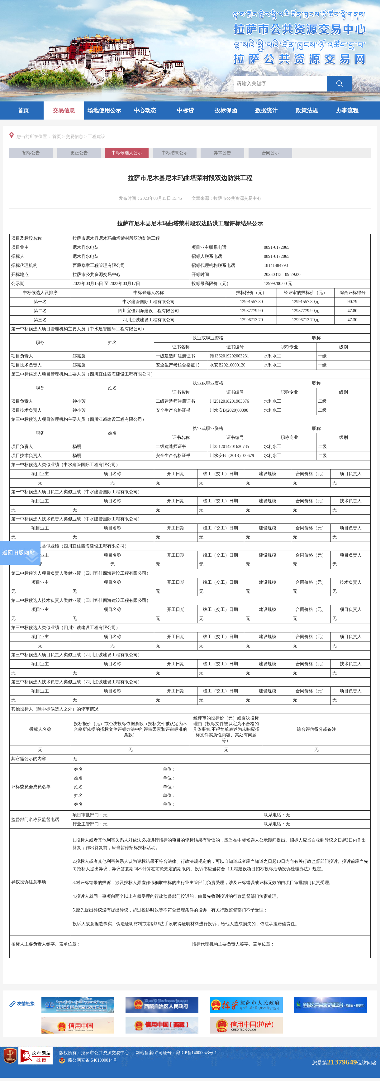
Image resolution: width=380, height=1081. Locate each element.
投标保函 (226, 110)
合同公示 (270, 152)
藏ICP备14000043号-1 (196, 1052)
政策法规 (307, 110)
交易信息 (64, 110)
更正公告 (79, 152)
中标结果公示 (175, 152)
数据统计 (266, 110)
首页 (23, 110)
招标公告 (31, 152)
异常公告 (222, 152)
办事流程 (347, 110)
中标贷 (185, 110)
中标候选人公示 (127, 152)
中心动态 (145, 110)
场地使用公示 (104, 110)
